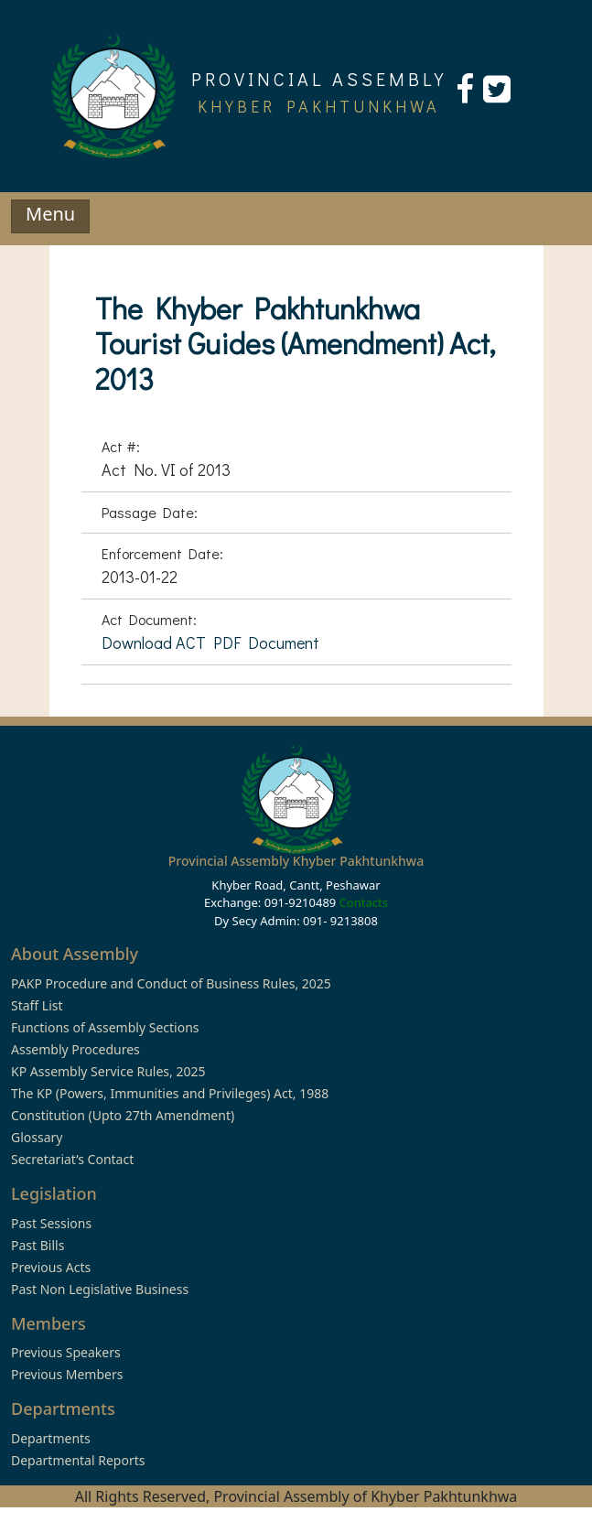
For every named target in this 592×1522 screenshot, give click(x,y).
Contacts (363, 902)
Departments (51, 1438)
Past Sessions (51, 1223)
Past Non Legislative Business (99, 1289)
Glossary (36, 1137)
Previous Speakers (66, 1352)
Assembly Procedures (75, 1049)
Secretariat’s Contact (72, 1159)
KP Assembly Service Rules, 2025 (108, 1071)
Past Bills (37, 1245)
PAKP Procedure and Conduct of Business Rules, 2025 (171, 983)
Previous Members (67, 1374)
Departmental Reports (78, 1460)
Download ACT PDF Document (210, 642)
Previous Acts (51, 1267)
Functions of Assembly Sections (105, 1027)
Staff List (37, 1005)
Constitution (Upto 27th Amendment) (122, 1115)
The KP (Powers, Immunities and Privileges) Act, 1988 (169, 1093)
